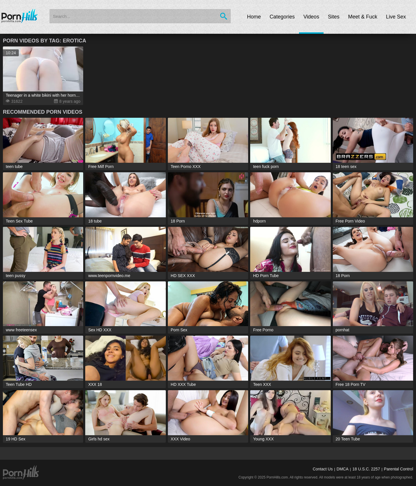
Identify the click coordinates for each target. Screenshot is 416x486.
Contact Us (323, 469)
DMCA (342, 469)
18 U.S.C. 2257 (366, 469)
